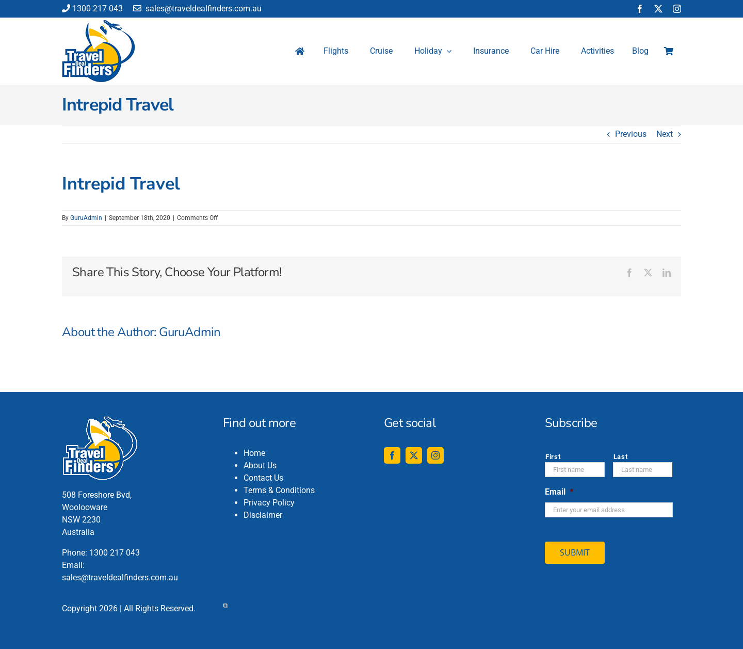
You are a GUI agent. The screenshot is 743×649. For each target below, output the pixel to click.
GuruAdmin (86, 217)
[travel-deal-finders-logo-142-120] (98, 24)
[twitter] (658, 9)
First (552, 457)
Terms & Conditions (279, 490)
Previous (631, 134)
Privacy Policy (269, 503)
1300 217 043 (92, 8)
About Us (260, 465)
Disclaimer (263, 515)
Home (254, 453)
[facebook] (640, 9)
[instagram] (677, 9)
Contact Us (263, 478)
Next (664, 134)
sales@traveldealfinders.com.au (197, 8)
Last (620, 457)
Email (559, 492)
